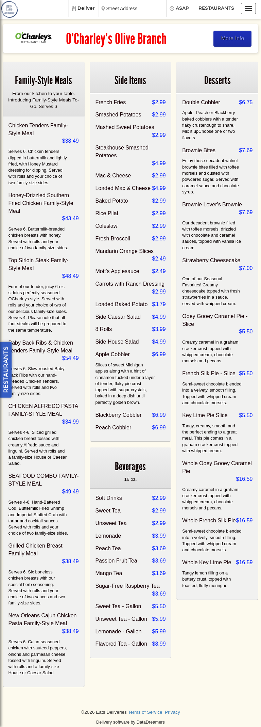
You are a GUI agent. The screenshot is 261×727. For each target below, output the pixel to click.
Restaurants (216, 8)
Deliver (86, 8)
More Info (232, 38)
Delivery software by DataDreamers (130, 722)
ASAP (182, 8)
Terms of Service (145, 712)
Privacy (172, 712)
